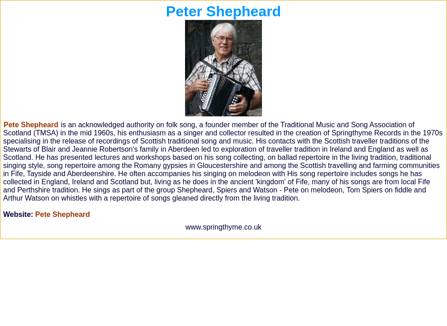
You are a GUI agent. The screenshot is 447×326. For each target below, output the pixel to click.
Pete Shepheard (62, 214)
